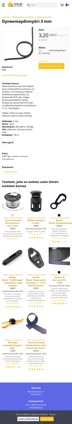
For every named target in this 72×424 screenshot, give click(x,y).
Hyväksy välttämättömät (28, 419)
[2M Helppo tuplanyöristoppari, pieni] (12, 343)
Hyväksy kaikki (47, 419)
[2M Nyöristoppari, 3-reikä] (36, 217)
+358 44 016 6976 (38, 405)
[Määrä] (43, 50)
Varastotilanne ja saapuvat (14, 75)
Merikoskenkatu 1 (36, 391)
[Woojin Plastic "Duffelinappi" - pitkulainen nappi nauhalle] (12, 279)
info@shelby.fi (36, 407)
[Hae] (42, 4)
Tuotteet (6, 17)
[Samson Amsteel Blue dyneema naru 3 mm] (12, 217)
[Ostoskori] (62, 5)
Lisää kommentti (10, 172)
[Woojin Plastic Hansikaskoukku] (59, 217)
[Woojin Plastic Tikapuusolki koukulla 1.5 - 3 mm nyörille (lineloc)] (36, 279)
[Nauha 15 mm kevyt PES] (59, 279)
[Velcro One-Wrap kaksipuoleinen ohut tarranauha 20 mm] (36, 343)
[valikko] (3, 5)
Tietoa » (52, 414)
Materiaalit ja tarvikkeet (23, 17)
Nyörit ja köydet (44, 17)
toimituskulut (63, 35)
